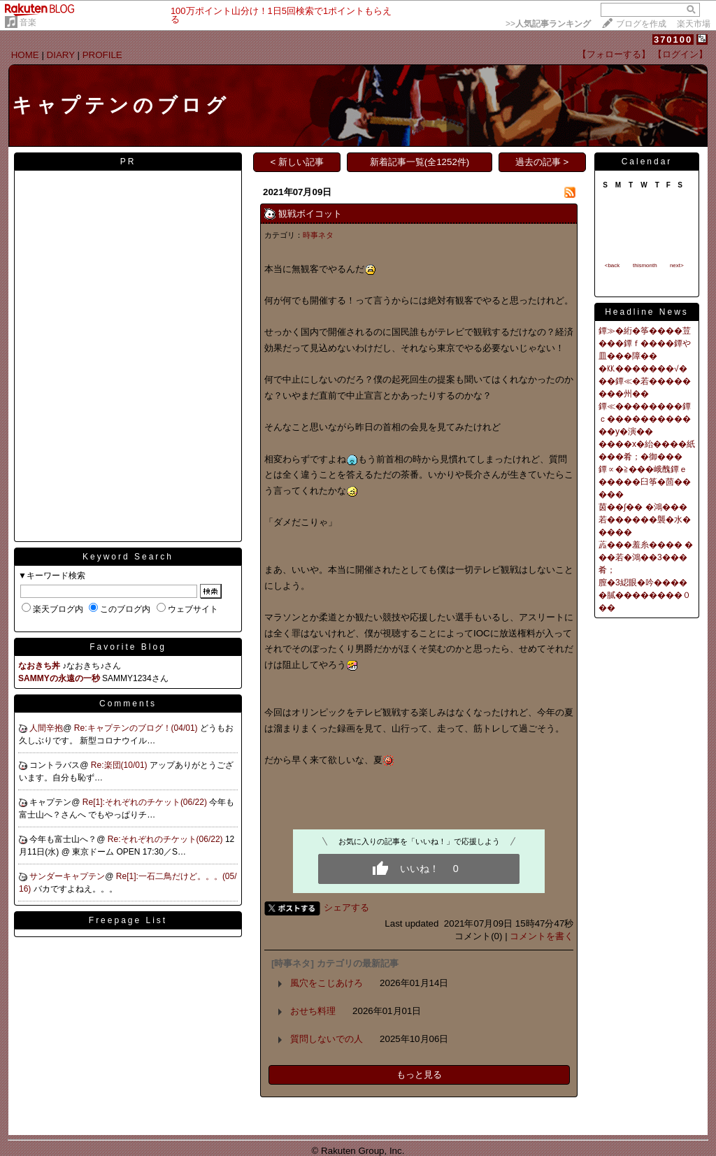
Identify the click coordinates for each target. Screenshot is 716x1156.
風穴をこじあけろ (326, 983)
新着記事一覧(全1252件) (420, 162)
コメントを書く (541, 936)
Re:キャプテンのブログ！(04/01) (137, 728)
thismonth (645, 265)
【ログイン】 (680, 54)
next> (677, 265)
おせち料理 (313, 1011)
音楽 (28, 22)
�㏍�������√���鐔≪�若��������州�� (645, 381)
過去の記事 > (542, 162)
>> (548, 24)
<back (612, 265)
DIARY (61, 55)
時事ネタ (318, 235)
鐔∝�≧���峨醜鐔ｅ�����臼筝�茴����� (645, 481)
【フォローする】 (614, 54)
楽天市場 (693, 24)
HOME (25, 55)
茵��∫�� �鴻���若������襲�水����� (645, 519)
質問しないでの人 (326, 1039)
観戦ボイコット (310, 213)
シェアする (346, 907)
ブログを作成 (641, 24)
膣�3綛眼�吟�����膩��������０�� (645, 595)
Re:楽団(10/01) (120, 765)
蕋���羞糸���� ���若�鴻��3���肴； (646, 557)
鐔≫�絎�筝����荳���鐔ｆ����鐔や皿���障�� (645, 343)
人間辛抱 (46, 728)
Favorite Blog (128, 647)
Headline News (647, 312)
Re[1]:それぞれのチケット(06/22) (146, 802)
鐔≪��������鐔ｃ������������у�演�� (645, 418)
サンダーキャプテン (67, 876)
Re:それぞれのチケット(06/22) (166, 839)
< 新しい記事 (297, 162)
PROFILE (102, 55)
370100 (673, 39)
